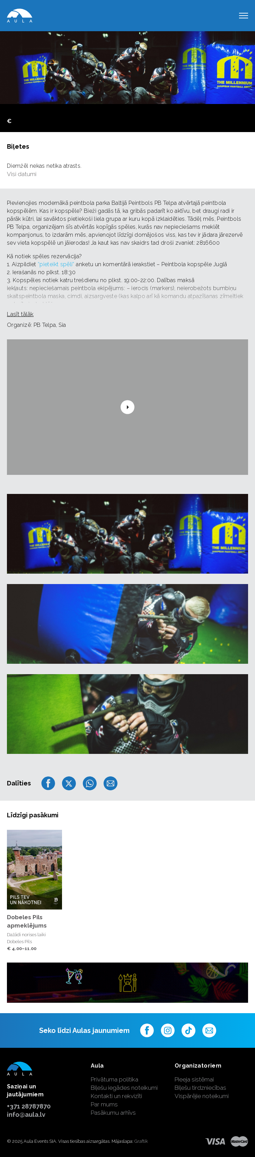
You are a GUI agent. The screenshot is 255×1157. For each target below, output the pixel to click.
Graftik (141, 1141)
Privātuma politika (114, 1079)
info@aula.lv (26, 1114)
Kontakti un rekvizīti (116, 1096)
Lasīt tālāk (20, 314)
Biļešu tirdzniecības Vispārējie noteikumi (202, 1091)
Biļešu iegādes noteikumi (124, 1087)
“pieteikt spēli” (56, 264)
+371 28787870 (29, 1106)
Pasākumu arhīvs (113, 1112)
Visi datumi (21, 174)
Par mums (104, 1104)
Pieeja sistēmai (194, 1079)
